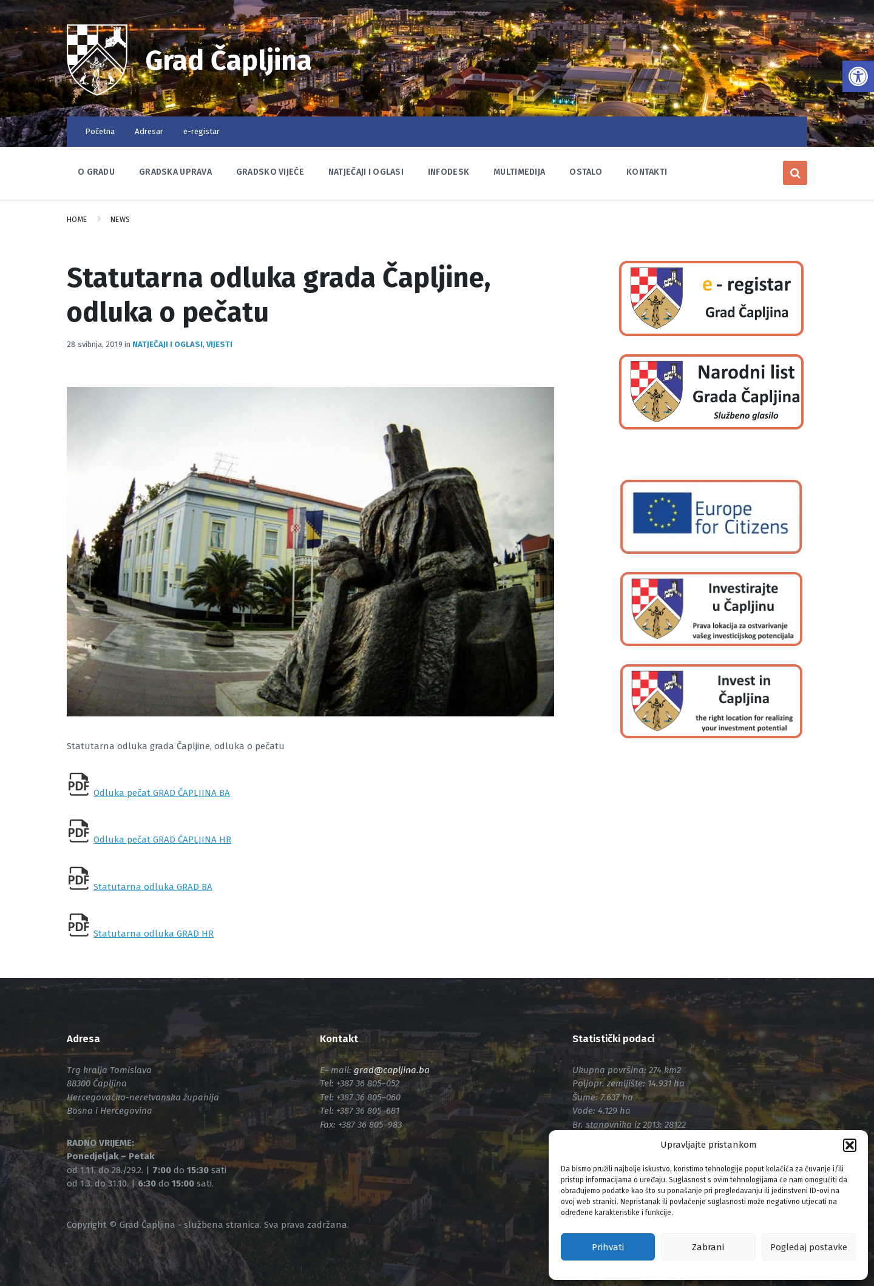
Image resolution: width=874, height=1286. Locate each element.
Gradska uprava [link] (175, 172)
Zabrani (708, 1247)
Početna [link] (100, 131)
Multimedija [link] (519, 172)
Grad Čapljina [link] (229, 60)
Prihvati (608, 1247)
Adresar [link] (149, 131)
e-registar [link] (201, 131)
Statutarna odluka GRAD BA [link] (152, 886)
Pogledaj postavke (808, 1247)
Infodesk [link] (448, 172)
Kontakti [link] (646, 172)
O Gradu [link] (96, 172)
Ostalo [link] (585, 172)
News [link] (120, 219)
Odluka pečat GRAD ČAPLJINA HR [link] (162, 839)
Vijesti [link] (219, 344)
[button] (850, 1145)
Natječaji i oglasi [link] (366, 172)
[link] (858, 76)
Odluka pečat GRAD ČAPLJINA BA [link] (161, 792)
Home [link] (77, 219)
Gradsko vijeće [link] (270, 172)
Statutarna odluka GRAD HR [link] (153, 933)
